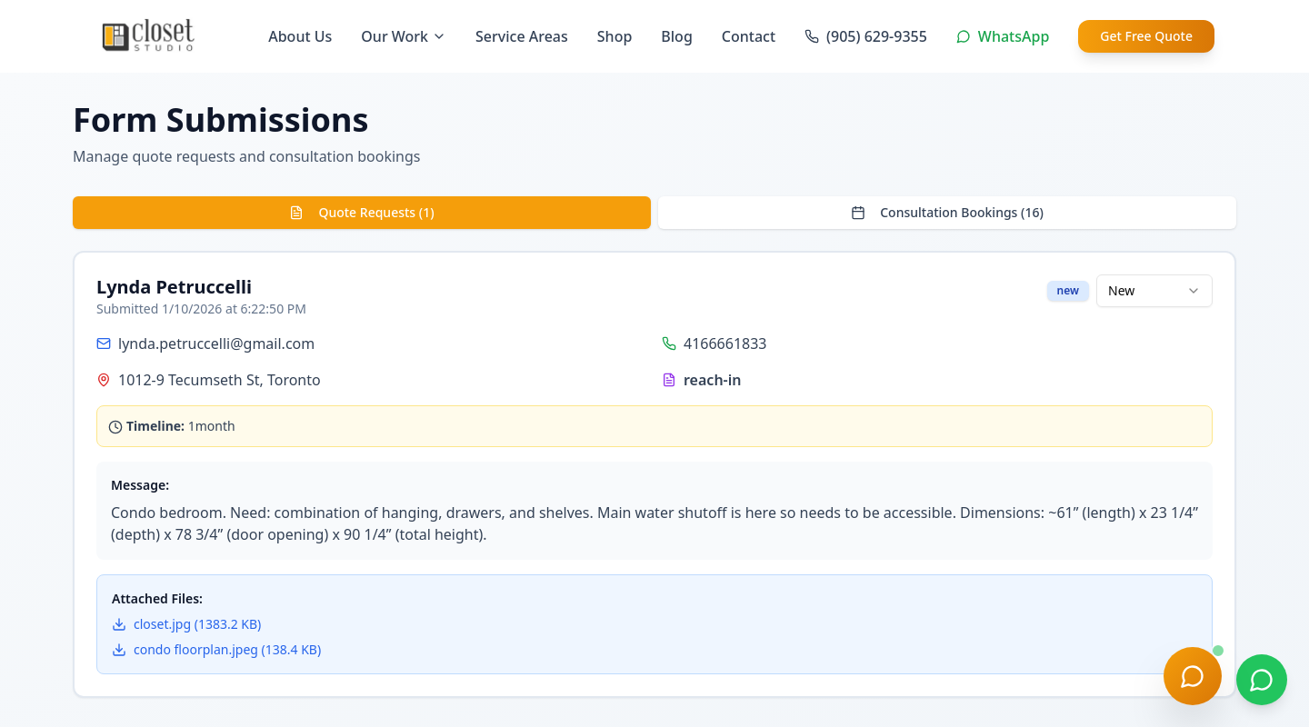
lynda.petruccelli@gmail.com (216, 344)
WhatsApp (1002, 36)
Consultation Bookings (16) (947, 212)
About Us (300, 36)
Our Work (403, 36)
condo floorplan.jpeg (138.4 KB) (216, 649)
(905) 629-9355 (865, 36)
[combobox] (1154, 290)
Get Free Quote (1146, 36)
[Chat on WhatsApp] (1261, 679)
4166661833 (725, 344)
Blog (676, 36)
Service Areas (521, 36)
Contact (748, 36)
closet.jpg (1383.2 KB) (186, 623)
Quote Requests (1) (361, 212)
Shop (615, 36)
